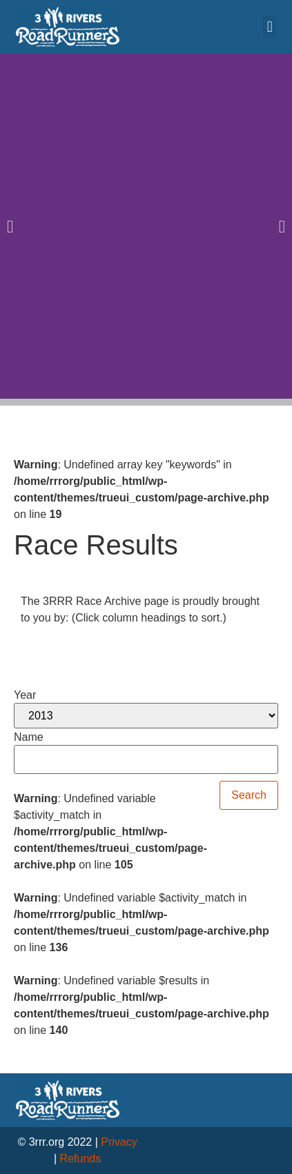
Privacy (119, 1142)
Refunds (80, 1158)
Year (25, 695)
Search (248, 795)
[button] (269, 27)
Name (28, 737)
